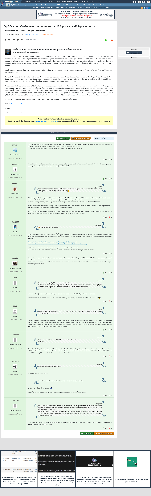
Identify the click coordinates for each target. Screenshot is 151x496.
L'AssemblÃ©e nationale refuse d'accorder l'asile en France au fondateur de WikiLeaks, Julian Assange (57, 244)
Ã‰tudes (85, 2)
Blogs (51, 2)
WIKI (95, 7)
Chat (58, 2)
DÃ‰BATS (89, 7)
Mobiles (95, 5)
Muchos (15, 164)
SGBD (83, 5)
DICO (100, 7)
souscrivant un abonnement (46, 121)
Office (89, 5)
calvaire (15, 145)
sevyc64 (15, 184)
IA (37, 5)
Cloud (32, 5)
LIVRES (57, 7)
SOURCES (81, 7)
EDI (67, 5)
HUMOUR (106, 7)
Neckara (15, 361)
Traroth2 (15, 335)
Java (53, 5)
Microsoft (47, 5)
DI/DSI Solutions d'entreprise (19, 5)
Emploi (76, 2)
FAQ (45, 2)
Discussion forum (134, 53)
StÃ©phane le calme (32, 35)
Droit (93, 2)
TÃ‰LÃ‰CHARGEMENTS (68, 7)
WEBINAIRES (49, 7)
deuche (15, 258)
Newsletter (67, 2)
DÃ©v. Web (60, 5)
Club (99, 2)
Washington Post (18, 104)
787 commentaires (48, 35)
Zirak (15, 278)
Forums (28, 2)
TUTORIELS (35, 7)
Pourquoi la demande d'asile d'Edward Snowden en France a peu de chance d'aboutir (52, 242)
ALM (41, 5)
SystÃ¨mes (103, 5)
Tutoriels (37, 2)
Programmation (75, 5)
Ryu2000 (15, 222)
